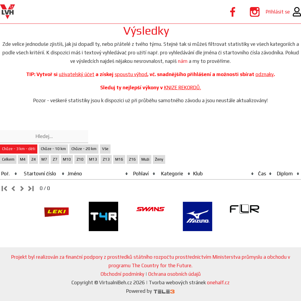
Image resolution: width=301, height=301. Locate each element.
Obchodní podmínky (122, 274)
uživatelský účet (76, 74)
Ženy (159, 159)
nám (183, 61)
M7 (44, 159)
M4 (23, 159)
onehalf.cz (218, 282)
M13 (93, 159)
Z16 (132, 159)
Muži (145, 159)
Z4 (33, 159)
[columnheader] (9, 173)
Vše (105, 149)
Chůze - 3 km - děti (18, 149)
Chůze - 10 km (53, 149)
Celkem (8, 159)
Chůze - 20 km (83, 149)
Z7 (55, 159)
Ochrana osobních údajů (174, 274)
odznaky (264, 74)
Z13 (106, 159)
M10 (67, 159)
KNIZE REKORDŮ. (182, 87)
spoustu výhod (131, 74)
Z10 (79, 159)
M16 (119, 159)
